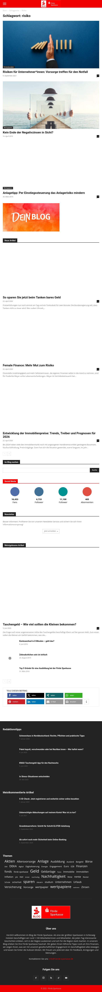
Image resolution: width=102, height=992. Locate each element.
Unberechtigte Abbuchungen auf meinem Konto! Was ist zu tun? (47, 812)
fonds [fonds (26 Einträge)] (8, 871)
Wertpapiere (8, 128)
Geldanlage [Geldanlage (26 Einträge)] (48, 871)
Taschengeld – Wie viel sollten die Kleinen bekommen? (39, 624)
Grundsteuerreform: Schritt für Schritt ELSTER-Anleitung (44, 826)
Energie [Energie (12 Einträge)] (44, 866)
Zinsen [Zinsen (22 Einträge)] (85, 887)
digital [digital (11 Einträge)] (21, 866)
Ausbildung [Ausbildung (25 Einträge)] (58, 861)
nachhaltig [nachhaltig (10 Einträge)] (35, 877)
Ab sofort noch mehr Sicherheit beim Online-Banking (42, 839)
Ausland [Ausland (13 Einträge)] (70, 861)
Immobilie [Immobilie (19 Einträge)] (68, 871)
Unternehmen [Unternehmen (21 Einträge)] (63, 882)
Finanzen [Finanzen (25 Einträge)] (82, 866)
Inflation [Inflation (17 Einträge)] (9, 876)
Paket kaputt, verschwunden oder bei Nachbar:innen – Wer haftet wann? (51, 749)
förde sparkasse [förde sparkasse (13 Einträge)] (21, 871)
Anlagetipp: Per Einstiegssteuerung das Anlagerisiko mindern (44, 193)
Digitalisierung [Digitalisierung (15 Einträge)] (32, 866)
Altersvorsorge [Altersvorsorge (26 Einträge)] (26, 861)
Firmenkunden (9, 67)
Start (5, 10)
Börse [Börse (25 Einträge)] (89, 861)
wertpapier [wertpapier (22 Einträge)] (41, 887)
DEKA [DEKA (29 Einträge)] (13, 866)
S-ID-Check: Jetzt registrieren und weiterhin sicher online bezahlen (49, 799)
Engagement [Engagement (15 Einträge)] (56, 866)
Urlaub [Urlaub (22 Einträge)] (77, 882)
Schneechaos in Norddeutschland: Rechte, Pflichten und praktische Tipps (52, 736)
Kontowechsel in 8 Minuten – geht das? (36, 641)
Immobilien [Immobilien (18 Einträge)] (82, 871)
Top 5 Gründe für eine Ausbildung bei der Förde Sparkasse (45, 668)
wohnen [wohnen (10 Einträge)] (76, 887)
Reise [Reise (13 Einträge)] (69, 877)
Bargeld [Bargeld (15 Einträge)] (79, 861)
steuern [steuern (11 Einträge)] (40, 882)
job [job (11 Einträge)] (16, 877)
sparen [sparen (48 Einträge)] (29, 881)
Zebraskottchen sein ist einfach (33, 655)
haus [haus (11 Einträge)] (59, 872)
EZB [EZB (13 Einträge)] (72, 866)
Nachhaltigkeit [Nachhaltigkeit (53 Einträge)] (53, 876)
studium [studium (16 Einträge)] (49, 882)
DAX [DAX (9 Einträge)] (6, 867)
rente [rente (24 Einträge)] (77, 876)
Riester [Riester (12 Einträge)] (86, 877)
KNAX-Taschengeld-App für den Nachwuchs (39, 763)
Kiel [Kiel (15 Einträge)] (21, 876)
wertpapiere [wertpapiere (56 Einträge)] (60, 886)
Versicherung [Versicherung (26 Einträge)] (13, 886)
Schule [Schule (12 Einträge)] (7, 882)
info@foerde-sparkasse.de (61, 958)
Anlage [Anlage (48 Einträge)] (43, 861)
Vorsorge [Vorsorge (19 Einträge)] (28, 887)
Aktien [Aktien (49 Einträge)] (10, 861)
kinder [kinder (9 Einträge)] (27, 877)
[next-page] (9, 453)
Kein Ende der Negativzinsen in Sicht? (28, 132)
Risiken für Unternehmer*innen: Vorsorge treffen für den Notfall (45, 72)
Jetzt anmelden (51, 531)
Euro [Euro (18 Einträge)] (66, 866)
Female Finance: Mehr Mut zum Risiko (28, 365)
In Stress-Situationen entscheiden (34, 776)
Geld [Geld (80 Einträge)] (34, 871)
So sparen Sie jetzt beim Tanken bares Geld (32, 297)
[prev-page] (4, 453)
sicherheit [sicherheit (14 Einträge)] (16, 882)
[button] (4, 4)
